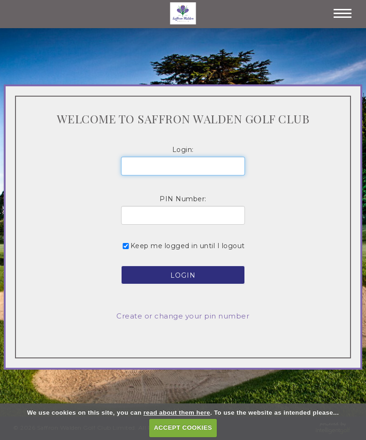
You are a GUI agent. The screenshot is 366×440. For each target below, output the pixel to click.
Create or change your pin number (182, 315)
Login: (183, 149)
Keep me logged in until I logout (183, 246)
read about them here (177, 412)
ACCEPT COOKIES (183, 427)
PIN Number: (183, 199)
